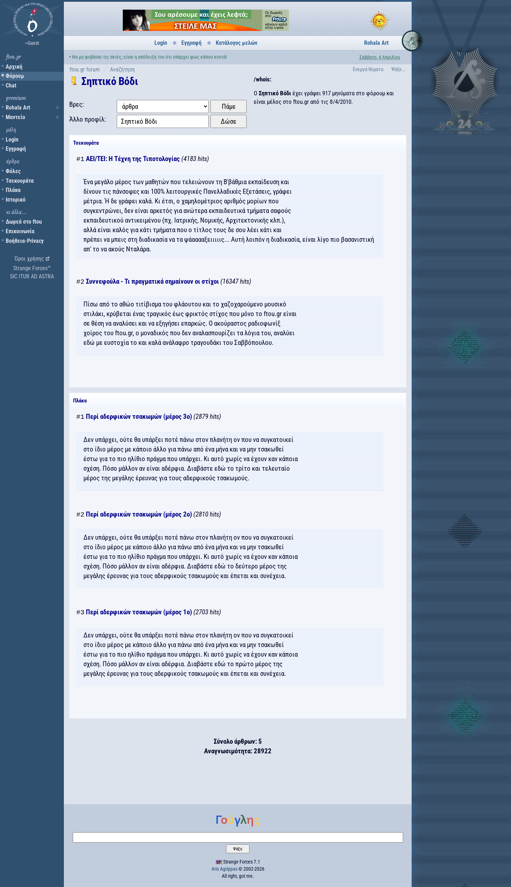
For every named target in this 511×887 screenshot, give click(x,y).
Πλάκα (13, 190)
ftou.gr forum (85, 69)
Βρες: (76, 104)
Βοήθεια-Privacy (25, 240)
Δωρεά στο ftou (24, 221)
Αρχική (14, 66)
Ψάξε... (398, 69)
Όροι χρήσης (29, 258)
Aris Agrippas (224, 869)
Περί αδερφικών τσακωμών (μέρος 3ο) (139, 417)
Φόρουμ (15, 76)
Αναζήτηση (122, 69)
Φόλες (13, 171)
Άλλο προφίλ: (87, 119)
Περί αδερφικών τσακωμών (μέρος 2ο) (139, 515)
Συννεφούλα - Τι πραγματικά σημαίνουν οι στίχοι (152, 282)
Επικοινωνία (20, 231)
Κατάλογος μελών (236, 42)
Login (12, 139)
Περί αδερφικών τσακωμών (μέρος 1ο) (139, 612)
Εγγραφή (16, 148)
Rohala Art (18, 107)
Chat (11, 85)
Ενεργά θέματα (368, 69)
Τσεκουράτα (20, 180)
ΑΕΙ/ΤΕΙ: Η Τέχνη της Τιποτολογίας (133, 159)
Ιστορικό (16, 199)
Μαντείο (15, 117)
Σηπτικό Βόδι (109, 81)
